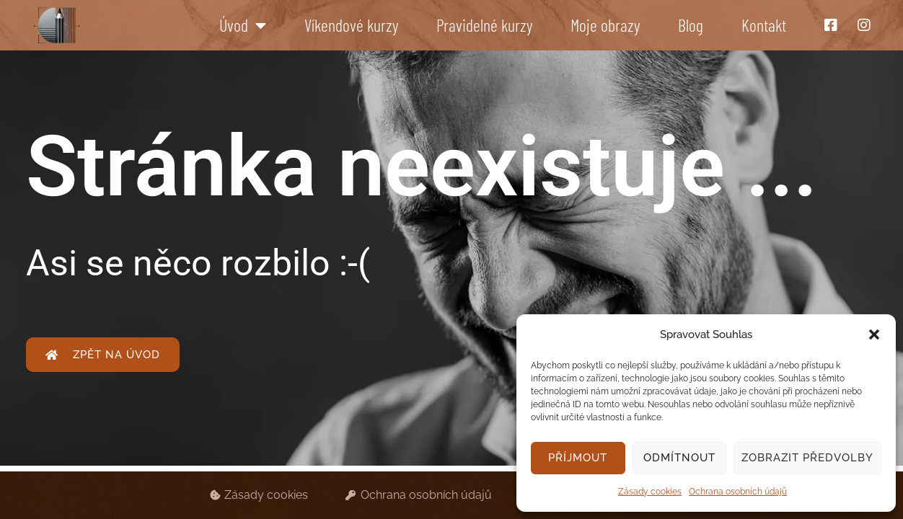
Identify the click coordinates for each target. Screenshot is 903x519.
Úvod (242, 25)
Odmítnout (679, 457)
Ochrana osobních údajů (738, 492)
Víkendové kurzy (351, 24)
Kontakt (763, 24)
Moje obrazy (605, 24)
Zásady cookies (650, 492)
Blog (690, 24)
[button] (874, 334)
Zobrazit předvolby (807, 457)
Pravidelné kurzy (484, 24)
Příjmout (577, 457)
